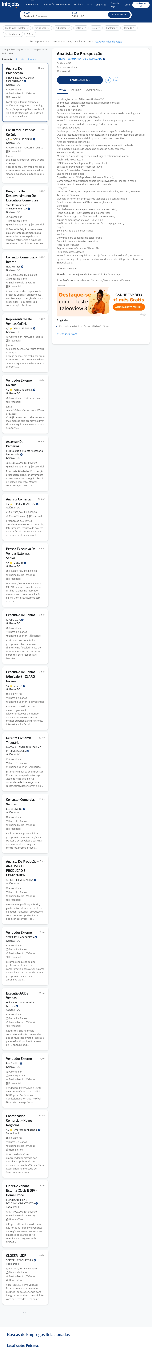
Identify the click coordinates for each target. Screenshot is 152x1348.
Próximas (32, 59)
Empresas (101, 4)
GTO (19, 685)
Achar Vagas (32, 4)
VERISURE (24, 139)
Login (127, 4)
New (14, 266)
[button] (119, 15)
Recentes (20, 59)
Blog (90, 4)
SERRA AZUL (21, 937)
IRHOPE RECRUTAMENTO (81, 59)
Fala (14, 1063)
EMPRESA (76, 89)
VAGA (62, 89)
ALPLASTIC (21, 880)
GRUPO (15, 619)
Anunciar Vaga (115, 5)
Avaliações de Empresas (57, 4)
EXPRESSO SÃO (26, 504)
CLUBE (15, 809)
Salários (79, 4)
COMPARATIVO (94, 89)
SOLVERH (21, 1260)
